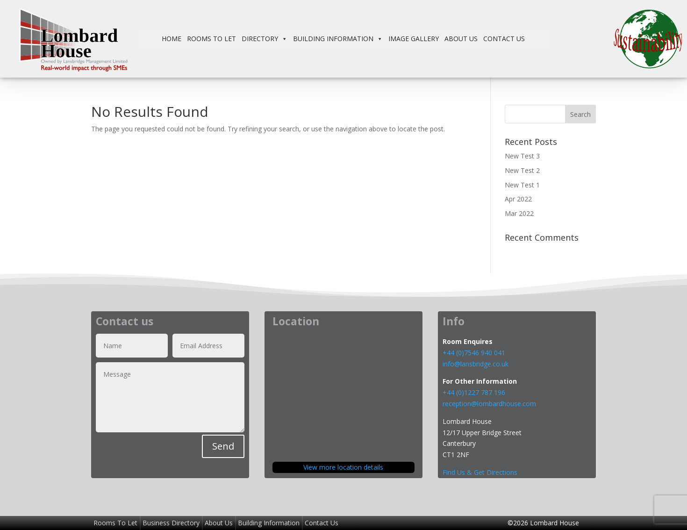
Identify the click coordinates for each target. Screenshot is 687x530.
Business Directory (171, 522)
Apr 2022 (518, 198)
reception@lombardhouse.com (489, 403)
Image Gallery (413, 38)
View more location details (343, 467)
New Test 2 (522, 170)
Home (171, 38)
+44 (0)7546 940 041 (474, 352)
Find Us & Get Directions (480, 472)
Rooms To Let (211, 38)
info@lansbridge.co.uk (475, 363)
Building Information (338, 38)
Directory (264, 38)
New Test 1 (522, 184)
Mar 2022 (519, 213)
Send (223, 446)
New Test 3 (522, 155)
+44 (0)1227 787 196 (475, 392)
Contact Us (504, 38)
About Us (461, 38)
